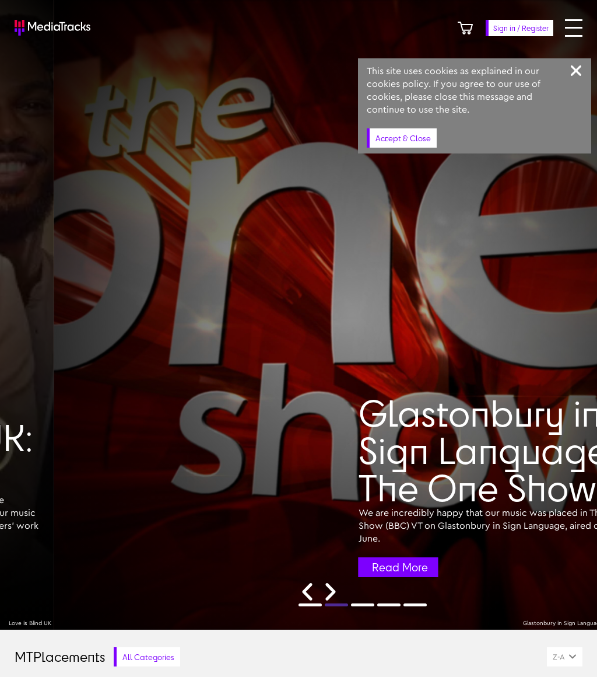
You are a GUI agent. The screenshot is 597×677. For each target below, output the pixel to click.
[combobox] (564, 656)
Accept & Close (403, 138)
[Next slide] (330, 592)
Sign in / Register (521, 28)
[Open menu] (573, 28)
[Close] (576, 70)
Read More (554, 567)
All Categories (148, 657)
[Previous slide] (307, 592)
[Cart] (465, 28)
